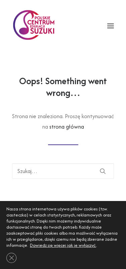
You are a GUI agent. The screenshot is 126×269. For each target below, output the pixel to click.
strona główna (66, 127)
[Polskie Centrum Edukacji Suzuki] (34, 26)
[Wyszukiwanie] (63, 171)
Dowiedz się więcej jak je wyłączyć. (63, 245)
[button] (103, 171)
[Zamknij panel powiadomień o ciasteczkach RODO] (11, 258)
